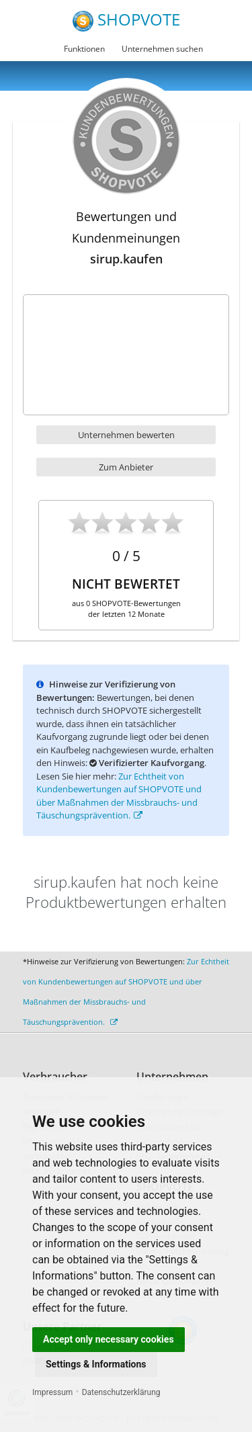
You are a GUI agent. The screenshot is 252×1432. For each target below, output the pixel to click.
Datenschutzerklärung (121, 1392)
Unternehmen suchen (162, 48)
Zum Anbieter (126, 467)
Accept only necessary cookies (108, 1339)
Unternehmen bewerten (126, 435)
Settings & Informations (96, 1364)
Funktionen (84, 48)
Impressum (52, 1392)
